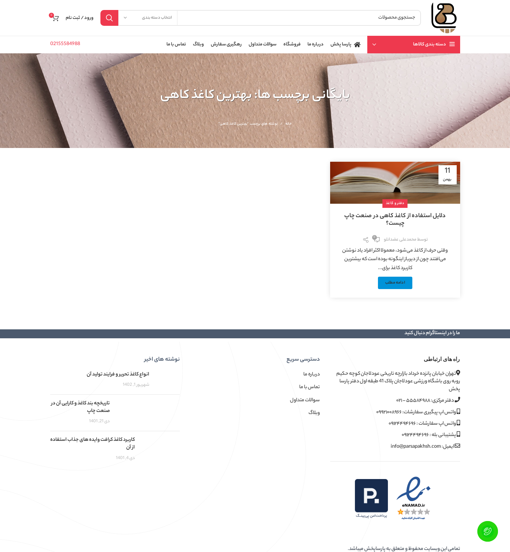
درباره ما (311, 375)
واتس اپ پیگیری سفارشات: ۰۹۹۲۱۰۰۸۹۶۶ (418, 412)
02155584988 (65, 44)
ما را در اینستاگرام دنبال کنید (432, 333)
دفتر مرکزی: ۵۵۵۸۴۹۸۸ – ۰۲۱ (428, 401)
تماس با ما (309, 387)
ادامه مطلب (395, 283)
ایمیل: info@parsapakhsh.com (425, 447)
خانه (288, 124)
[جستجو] (260, 18)
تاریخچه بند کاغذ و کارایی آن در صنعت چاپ (80, 407)
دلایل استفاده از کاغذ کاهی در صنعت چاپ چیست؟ (395, 220)
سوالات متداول (305, 400)
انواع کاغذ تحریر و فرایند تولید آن (118, 375)
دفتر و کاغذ (395, 203)
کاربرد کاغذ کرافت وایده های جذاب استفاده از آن (92, 444)
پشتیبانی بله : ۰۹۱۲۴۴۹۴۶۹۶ (431, 435)
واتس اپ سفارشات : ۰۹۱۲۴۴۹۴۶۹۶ (424, 424)
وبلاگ (314, 413)
